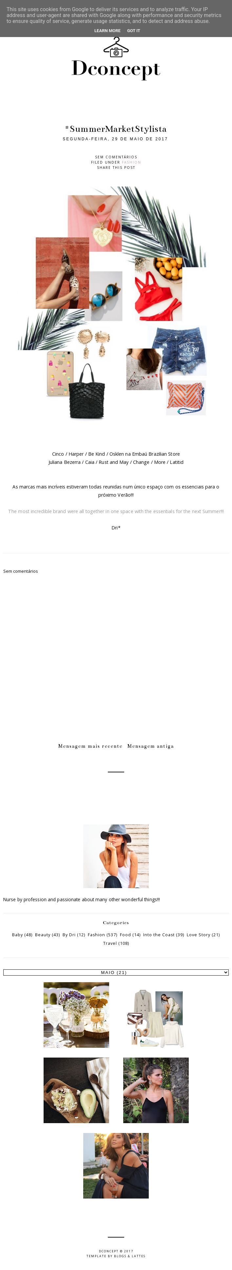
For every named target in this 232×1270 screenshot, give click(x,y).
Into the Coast (159, 935)
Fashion (131, 162)
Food (125, 935)
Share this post (116, 167)
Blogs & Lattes (129, 1256)
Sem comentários (116, 157)
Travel (110, 943)
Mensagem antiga (150, 746)
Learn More (107, 30)
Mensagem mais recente (90, 746)
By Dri (69, 935)
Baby (17, 935)
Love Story (198, 935)
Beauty (42, 935)
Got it (133, 30)
